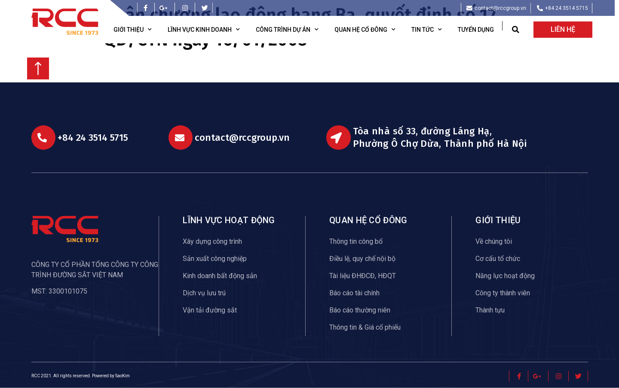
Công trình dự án (287, 29)
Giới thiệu (132, 29)
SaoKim (122, 375)
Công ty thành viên (502, 293)
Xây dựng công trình (212, 241)
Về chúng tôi (493, 241)
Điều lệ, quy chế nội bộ (362, 259)
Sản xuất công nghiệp (215, 259)
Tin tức (426, 29)
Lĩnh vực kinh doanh (204, 29)
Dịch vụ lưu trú (204, 293)
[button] (516, 30)
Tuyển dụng (476, 29)
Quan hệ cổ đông (364, 29)
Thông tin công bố (356, 241)
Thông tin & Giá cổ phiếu (365, 327)
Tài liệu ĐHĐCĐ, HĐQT (362, 276)
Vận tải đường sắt (210, 310)
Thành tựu (490, 310)
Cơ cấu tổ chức (497, 259)
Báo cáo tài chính (354, 293)
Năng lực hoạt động (505, 276)
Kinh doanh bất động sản (220, 276)
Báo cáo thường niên (359, 310)
